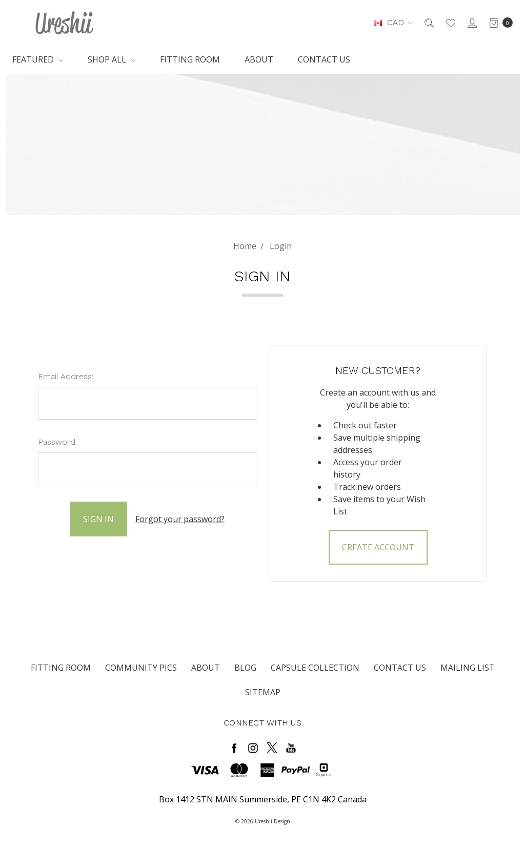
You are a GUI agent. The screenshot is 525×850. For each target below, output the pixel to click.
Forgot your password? (180, 519)
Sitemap (262, 692)
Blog (245, 667)
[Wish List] (449, 22)
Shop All (111, 59)
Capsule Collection (315, 667)
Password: (57, 442)
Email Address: (65, 376)
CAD (393, 22)
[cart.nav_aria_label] (498, 22)
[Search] (428, 22)
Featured (37, 59)
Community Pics (141, 667)
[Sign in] (471, 22)
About (259, 59)
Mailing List (467, 667)
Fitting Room (190, 59)
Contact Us (324, 59)
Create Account (378, 547)
